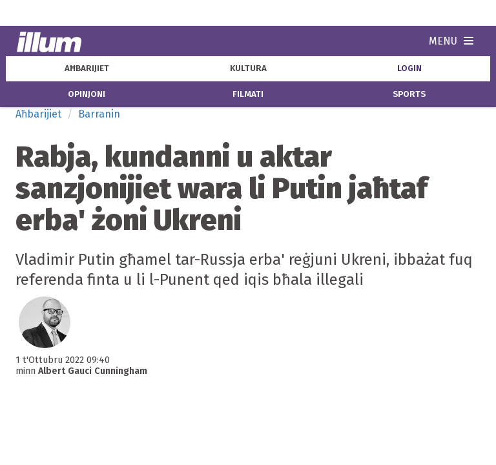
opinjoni (86, 94)
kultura (248, 68)
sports (409, 94)
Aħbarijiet (38, 114)
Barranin (99, 114)
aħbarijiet (87, 68)
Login (409, 68)
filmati (248, 94)
